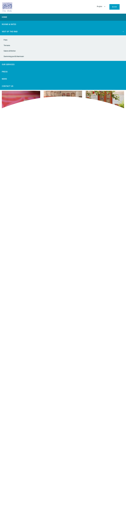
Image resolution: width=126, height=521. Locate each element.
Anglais (100, 6)
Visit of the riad (10, 31)
